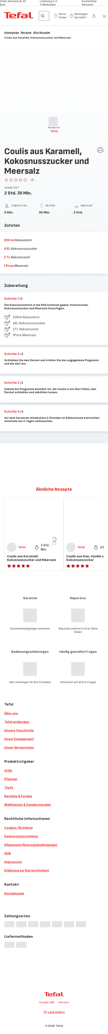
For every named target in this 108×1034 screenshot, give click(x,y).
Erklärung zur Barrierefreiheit (26, 870)
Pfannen (10, 779)
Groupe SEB (46, 1002)
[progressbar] (53, 121)
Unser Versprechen (19, 747)
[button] (60, 15)
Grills (8, 770)
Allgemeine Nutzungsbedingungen (30, 845)
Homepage (11, 32)
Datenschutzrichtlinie (21, 836)
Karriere (64, 1002)
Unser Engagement (19, 739)
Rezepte (26, 32)
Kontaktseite (14, 893)
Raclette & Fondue (18, 796)
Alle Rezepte (41, 32)
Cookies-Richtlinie (18, 828)
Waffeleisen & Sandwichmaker (27, 804)
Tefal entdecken (16, 722)
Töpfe (8, 787)
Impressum (13, 862)
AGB (7, 853)
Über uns (11, 713)
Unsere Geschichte (19, 730)
